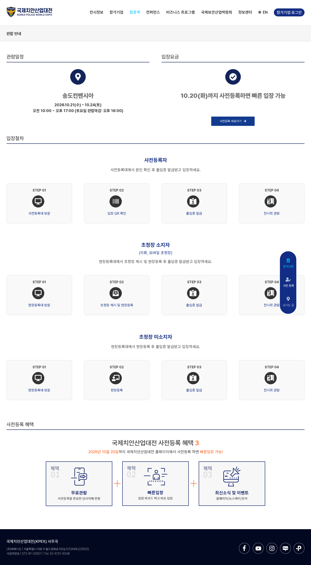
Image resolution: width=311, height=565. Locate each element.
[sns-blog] (285, 544)
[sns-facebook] (244, 544)
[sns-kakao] (299, 544)
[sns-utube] (258, 544)
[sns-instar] (271, 544)
